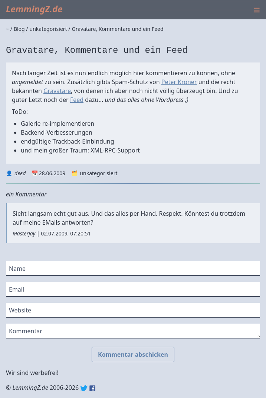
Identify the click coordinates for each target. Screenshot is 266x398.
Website (20, 310)
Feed (76, 100)
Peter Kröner (179, 82)
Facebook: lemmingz (92, 388)
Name (17, 268)
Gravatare (57, 91)
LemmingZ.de (34, 9)
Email (16, 289)
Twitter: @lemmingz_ (84, 388)
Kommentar (25, 331)
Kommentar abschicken (133, 354)
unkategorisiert (98, 173)
